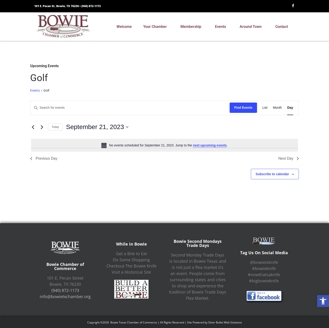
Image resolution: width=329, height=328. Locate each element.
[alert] (164, 145)
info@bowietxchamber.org (65, 296)
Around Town (252, 26)
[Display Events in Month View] (277, 108)
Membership (192, 26)
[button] (323, 301)
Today (55, 127)
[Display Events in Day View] (290, 108)
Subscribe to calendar (272, 174)
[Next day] (42, 127)
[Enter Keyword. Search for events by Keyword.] (130, 108)
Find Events (243, 107)
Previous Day (43, 158)
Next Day (288, 158)
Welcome (124, 26)
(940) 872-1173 (91, 6)
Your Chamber (156, 26)
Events (221, 26)
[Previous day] (33, 127)
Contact (282, 26)
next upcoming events (210, 145)
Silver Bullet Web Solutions (225, 322)
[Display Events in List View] (265, 108)
